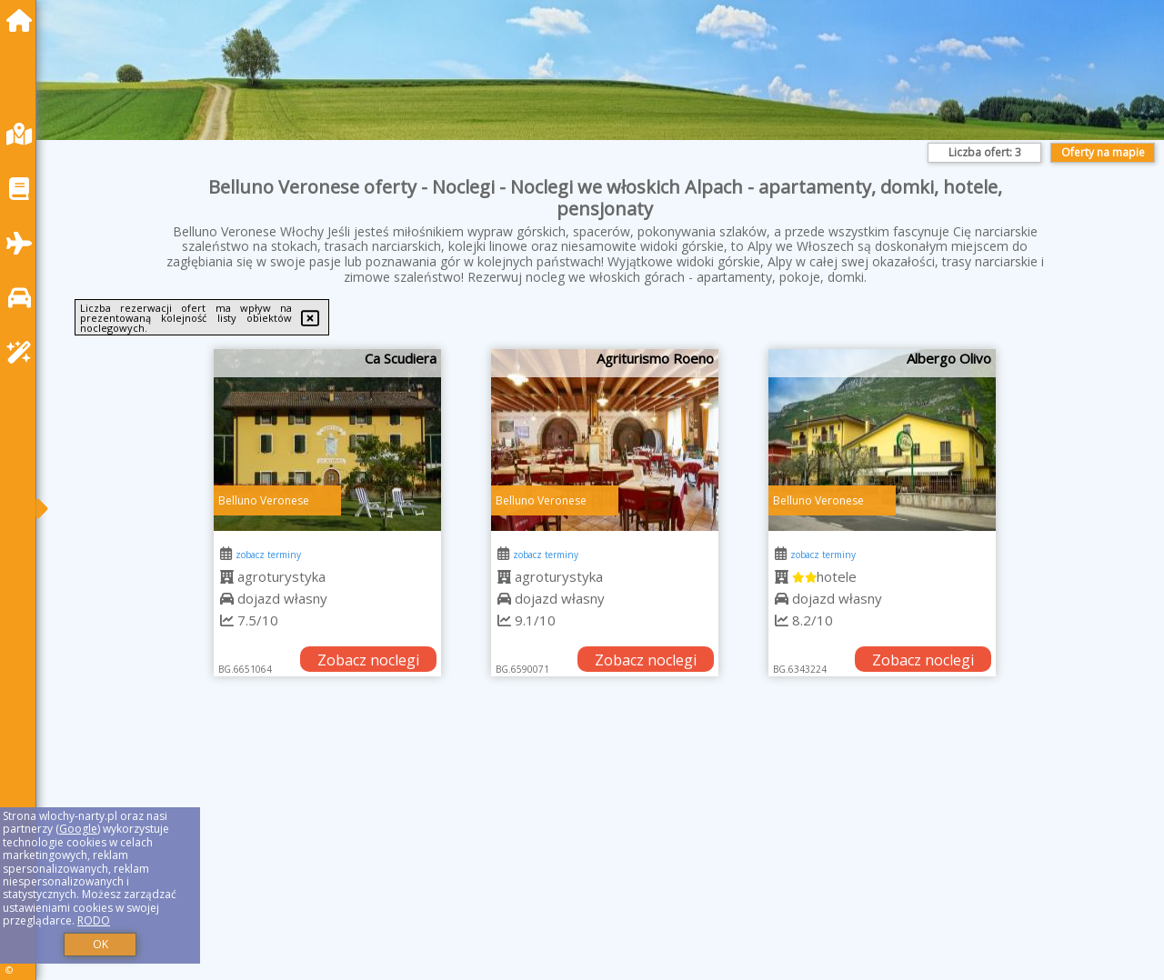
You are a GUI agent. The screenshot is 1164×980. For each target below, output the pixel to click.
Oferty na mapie (1103, 152)
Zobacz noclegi (368, 660)
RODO (93, 920)
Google (78, 828)
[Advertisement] (600, 851)
